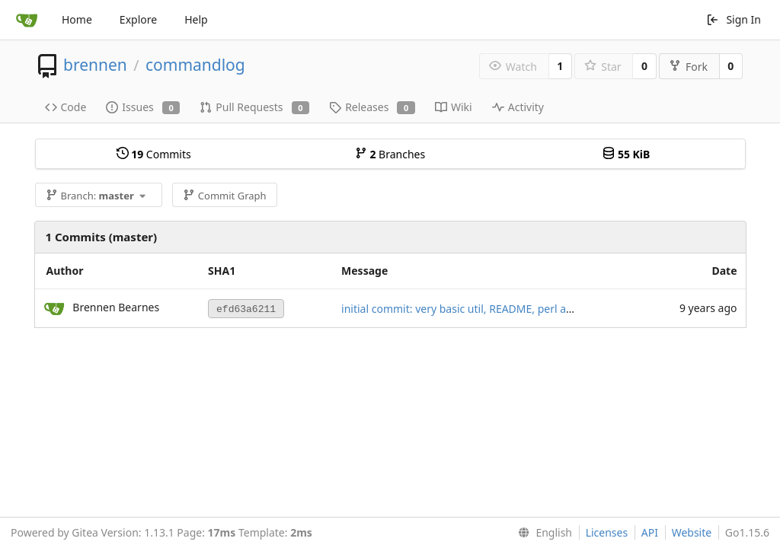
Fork (688, 66)
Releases (372, 107)
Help (196, 19)
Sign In (733, 19)
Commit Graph (224, 195)
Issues (143, 107)
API (649, 532)
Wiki (453, 107)
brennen (95, 64)
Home (77, 19)
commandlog (195, 64)
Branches (390, 154)
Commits (154, 154)
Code (66, 107)
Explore (138, 19)
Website (692, 532)
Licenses (607, 532)
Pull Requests (254, 107)
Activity (518, 107)
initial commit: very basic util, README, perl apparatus (476, 308)
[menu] (542, 533)
